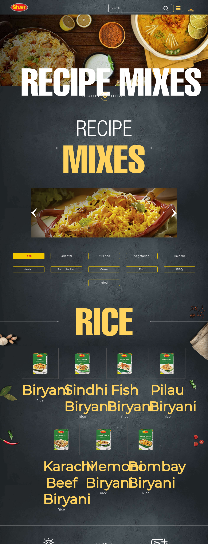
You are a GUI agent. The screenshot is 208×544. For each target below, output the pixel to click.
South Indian (66, 269)
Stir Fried (104, 255)
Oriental (66, 255)
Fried (104, 282)
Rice (29, 255)
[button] (34, 212)
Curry (104, 269)
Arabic (28, 269)
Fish (142, 269)
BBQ (179, 269)
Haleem (179, 255)
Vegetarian (141, 255)
